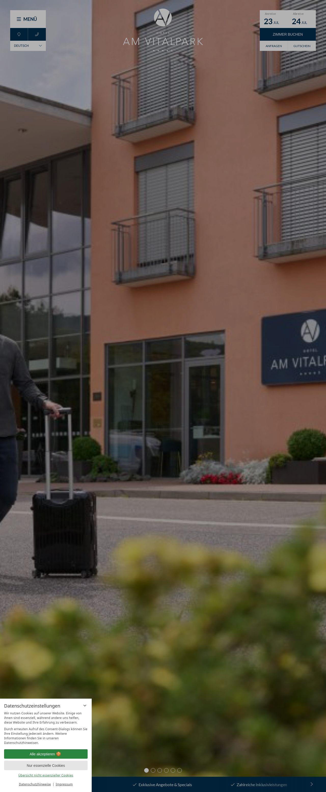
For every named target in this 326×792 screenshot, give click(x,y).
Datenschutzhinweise (35, 784)
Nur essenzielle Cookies (46, 766)
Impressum (64, 784)
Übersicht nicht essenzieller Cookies (45, 775)
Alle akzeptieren (46, 754)
